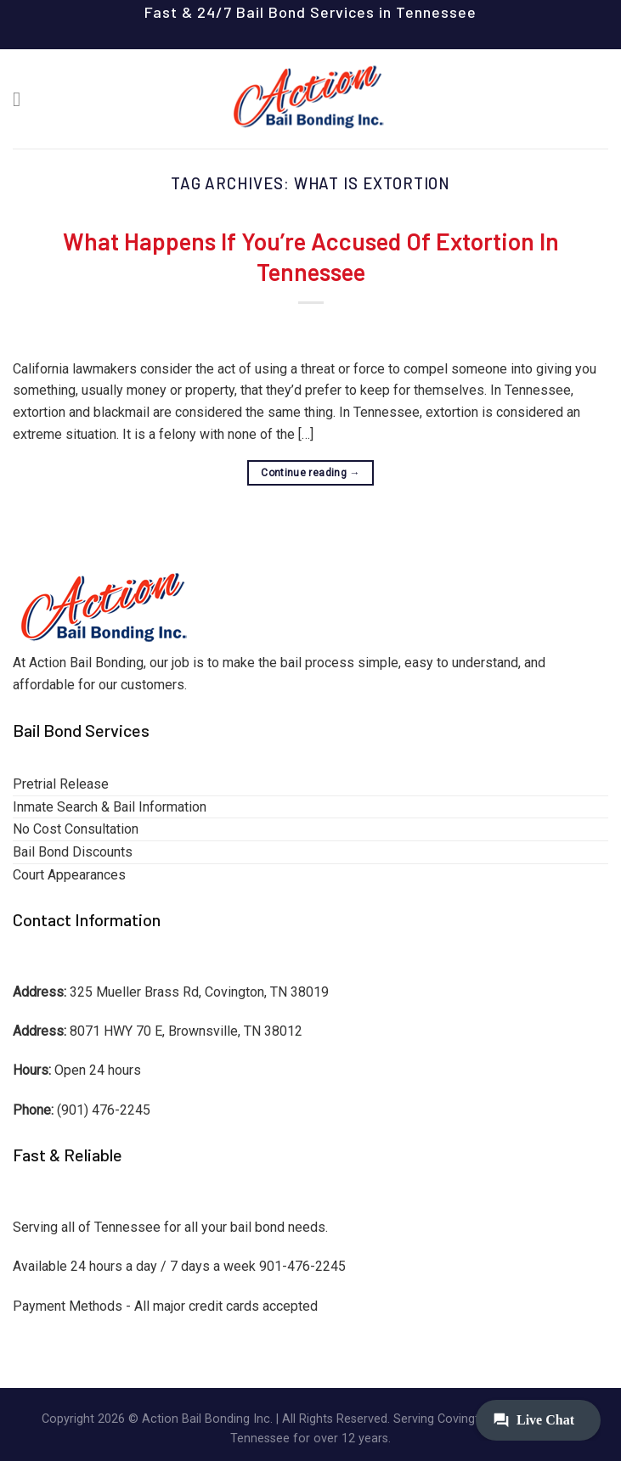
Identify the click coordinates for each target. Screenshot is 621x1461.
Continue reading (310, 473)
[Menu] (23, 99)
